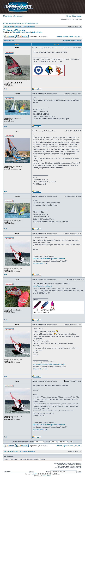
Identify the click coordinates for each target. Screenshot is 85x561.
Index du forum (8, 26)
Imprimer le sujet (9, 40)
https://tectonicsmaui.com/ (42, 286)
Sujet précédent (67, 40)
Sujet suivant (77, 40)
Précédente (69, 36)
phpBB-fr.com (47, 475)
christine (39, 32)
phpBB (34, 474)
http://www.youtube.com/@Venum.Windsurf (49, 259)
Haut (5, 89)
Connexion (7, 16)
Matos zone (17, 26)
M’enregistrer (18, 16)
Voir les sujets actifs (31, 23)
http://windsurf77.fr (40, 263)
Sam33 (23, 32)
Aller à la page (61, 36)
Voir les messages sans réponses (13, 23)
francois (28, 32)
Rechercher (77, 16)
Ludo (34, 32)
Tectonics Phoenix (14, 30)
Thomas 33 (16, 32)
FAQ (68, 16)
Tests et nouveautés (29, 26)
